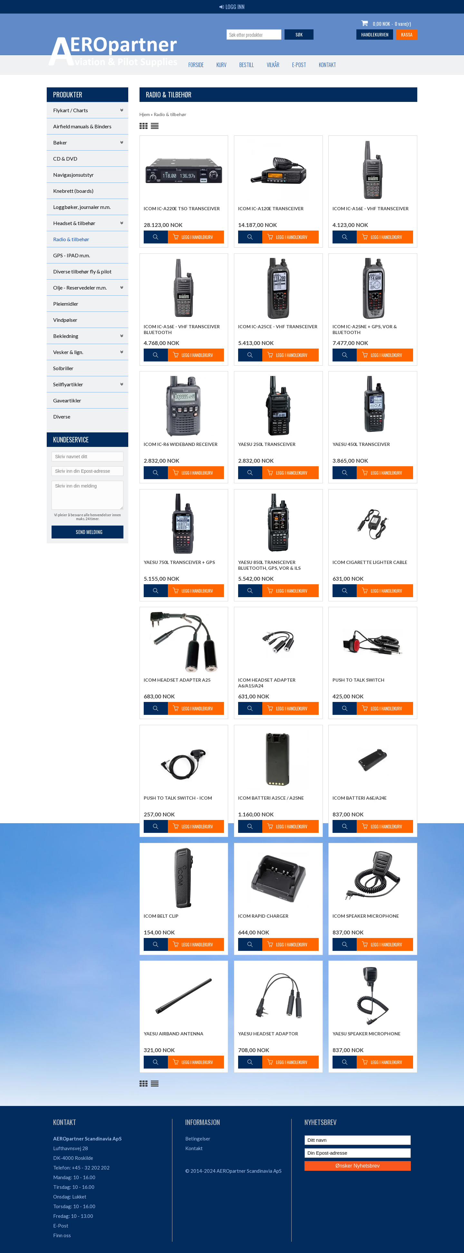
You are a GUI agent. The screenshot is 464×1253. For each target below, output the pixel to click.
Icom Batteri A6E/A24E (360, 798)
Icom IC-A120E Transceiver (271, 208)
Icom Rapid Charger (263, 916)
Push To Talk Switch (358, 680)
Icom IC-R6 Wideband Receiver (181, 444)
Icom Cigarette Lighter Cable (370, 562)
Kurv (86, 65)
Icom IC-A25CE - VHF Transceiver (277, 326)
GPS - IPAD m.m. (71, 255)
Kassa (406, 34)
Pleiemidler (65, 304)
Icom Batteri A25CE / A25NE (271, 798)
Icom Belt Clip (161, 916)
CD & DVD (65, 158)
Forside (60, 65)
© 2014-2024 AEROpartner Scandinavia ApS (233, 1171)
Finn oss (62, 1235)
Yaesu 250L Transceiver (266, 444)
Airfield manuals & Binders (82, 126)
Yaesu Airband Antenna (173, 1033)
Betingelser (197, 1138)
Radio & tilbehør (71, 239)
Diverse (61, 416)
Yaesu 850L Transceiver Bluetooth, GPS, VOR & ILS (269, 565)
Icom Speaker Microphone (366, 916)
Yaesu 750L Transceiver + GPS (179, 562)
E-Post (60, 1225)
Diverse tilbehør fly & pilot (82, 271)
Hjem (145, 114)
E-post (164, 65)
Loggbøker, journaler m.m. (82, 207)
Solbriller (63, 368)
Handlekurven (374, 34)
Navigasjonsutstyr (73, 175)
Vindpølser (65, 320)
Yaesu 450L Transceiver (361, 444)
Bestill (111, 65)
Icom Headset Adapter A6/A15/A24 (266, 682)
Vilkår (137, 65)
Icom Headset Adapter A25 (177, 680)
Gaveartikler (67, 400)
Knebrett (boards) (73, 191)
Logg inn (232, 7)
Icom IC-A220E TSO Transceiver (182, 208)
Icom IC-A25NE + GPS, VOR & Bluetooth (365, 329)
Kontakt (192, 65)
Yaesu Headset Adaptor (268, 1033)
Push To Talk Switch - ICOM (178, 798)
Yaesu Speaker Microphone (367, 1033)
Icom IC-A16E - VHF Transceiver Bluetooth (182, 329)
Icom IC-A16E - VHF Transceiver (371, 208)
